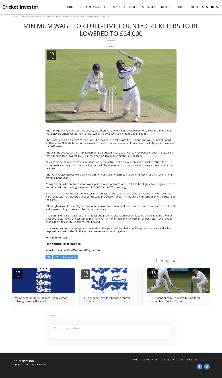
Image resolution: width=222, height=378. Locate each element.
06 (85, 274)
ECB (49, 257)
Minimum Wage (69, 257)
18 (153, 274)
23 (18, 274)
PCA (56, 257)
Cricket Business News (30, 16)
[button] (166, 6)
